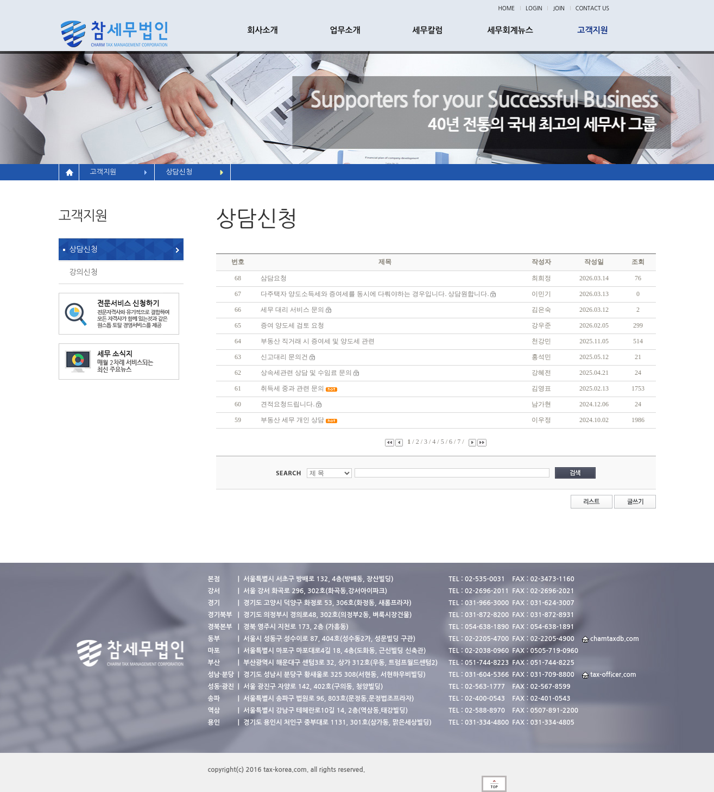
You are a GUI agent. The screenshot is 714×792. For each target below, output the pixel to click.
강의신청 (83, 272)
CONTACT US (592, 8)
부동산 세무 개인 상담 (292, 420)
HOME (506, 8)
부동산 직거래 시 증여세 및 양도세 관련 (318, 341)
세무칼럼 (427, 30)
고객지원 (592, 30)
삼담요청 (274, 278)
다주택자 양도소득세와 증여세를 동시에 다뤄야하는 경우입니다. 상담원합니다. (375, 294)
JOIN (558, 8)
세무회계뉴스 (510, 30)
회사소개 (262, 30)
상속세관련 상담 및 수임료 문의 (306, 372)
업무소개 (345, 30)
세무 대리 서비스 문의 (292, 309)
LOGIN (534, 8)
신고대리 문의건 (285, 357)
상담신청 (83, 249)
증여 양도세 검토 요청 (292, 325)
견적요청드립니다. (287, 404)
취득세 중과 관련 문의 (292, 388)
